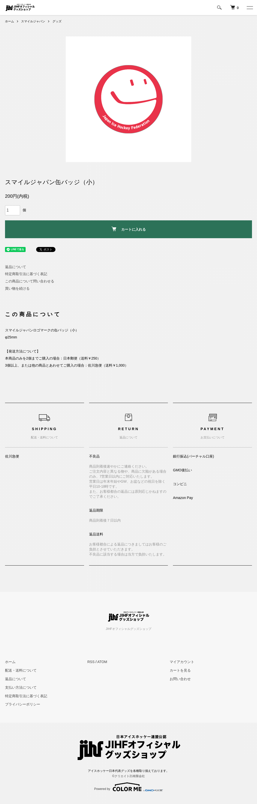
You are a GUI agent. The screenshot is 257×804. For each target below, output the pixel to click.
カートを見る (180, 670)
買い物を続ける (17, 288)
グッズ (56, 21)
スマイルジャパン (33, 21)
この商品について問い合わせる (29, 281)
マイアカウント (182, 662)
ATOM (102, 662)
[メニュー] (249, 7)
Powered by (128, 786)
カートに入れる (128, 229)
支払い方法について (21, 687)
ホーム (9, 21)
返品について (15, 267)
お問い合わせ (180, 679)
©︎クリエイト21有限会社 (128, 776)
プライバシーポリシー (22, 704)
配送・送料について (21, 670)
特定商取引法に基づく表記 (26, 274)
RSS (91, 662)
